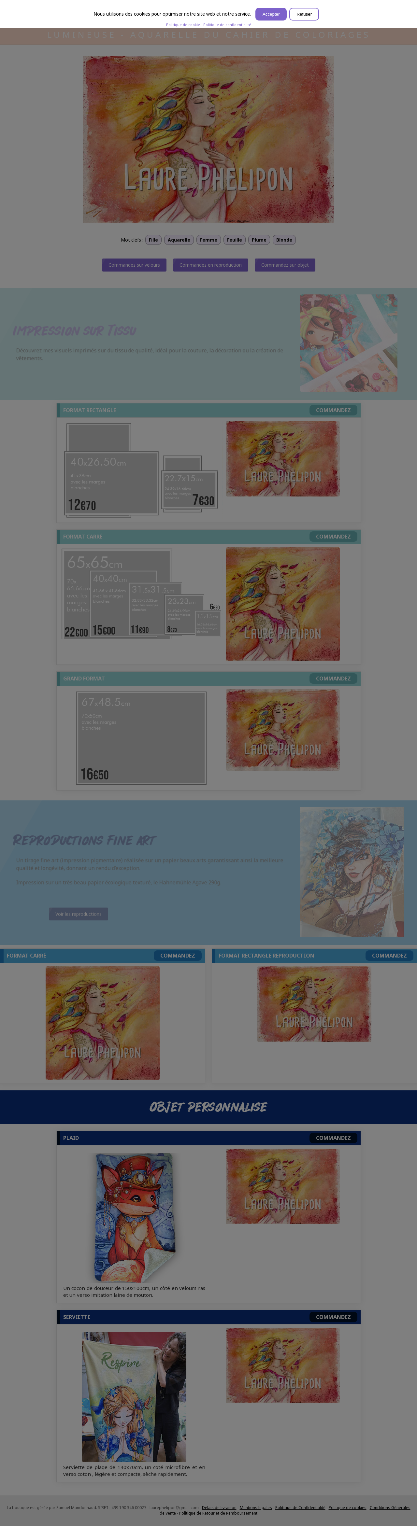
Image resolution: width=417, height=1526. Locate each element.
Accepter (271, 14)
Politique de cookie (183, 24)
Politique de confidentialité (227, 24)
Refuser (304, 14)
